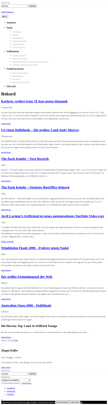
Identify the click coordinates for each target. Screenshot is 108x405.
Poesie (10, 27)
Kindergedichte (17, 38)
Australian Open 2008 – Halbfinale (26, 305)
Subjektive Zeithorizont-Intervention (25, 65)
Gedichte (15, 35)
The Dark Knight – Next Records (25, 159)
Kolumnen (11, 22)
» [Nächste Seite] (17, 340)
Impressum (26, 383)
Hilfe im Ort (16, 79)
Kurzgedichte (17, 32)
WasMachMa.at (17, 76)
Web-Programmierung (20, 73)
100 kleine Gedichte (19, 41)
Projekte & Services (15, 68)
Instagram (11, 391)
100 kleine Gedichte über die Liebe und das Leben (30, 61)
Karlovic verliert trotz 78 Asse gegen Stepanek (34, 101)
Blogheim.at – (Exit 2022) (21, 82)
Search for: (5, 2)
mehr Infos (5, 367)
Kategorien (5, 377)
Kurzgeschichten (18, 44)
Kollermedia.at (7, 12)
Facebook (11, 388)
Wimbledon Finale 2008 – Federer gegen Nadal (35, 248)
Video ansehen (7, 241)
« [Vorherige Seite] (12, 340)
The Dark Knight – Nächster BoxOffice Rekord (35, 187)
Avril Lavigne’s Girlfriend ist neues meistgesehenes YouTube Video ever (52, 216)
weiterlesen (6, 123)
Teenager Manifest (19, 55)
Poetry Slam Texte (18, 47)
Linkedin (10, 394)
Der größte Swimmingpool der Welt (26, 276)
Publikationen (13, 51)
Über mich (11, 86)
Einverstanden (62, 402)
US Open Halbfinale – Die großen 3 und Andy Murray (40, 130)
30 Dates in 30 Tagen (19, 58)
